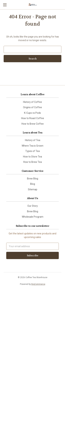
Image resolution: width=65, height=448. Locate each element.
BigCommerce (38, 284)
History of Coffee (32, 102)
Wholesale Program (32, 216)
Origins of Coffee (32, 107)
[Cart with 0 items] (63, 4)
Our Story (32, 205)
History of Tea (32, 140)
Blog (32, 184)
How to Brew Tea (32, 162)
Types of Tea (32, 151)
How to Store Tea (32, 156)
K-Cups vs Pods (32, 112)
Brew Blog (32, 178)
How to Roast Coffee (32, 118)
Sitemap (32, 189)
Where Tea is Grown (32, 145)
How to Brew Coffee (32, 123)
